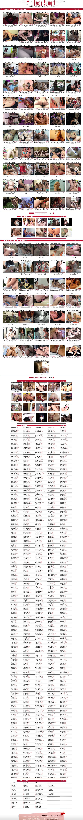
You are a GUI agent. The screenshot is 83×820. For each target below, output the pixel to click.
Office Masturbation (51, 621)
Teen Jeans (62, 635)
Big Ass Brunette (13, 660)
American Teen (13, 528)
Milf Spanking (50, 559)
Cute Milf (24, 626)
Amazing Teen (13, 520)
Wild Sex (61, 751)
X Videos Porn (51, 793)
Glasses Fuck (37, 482)
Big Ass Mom (13, 668)
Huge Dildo (37, 579)
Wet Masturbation (63, 719)
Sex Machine (62, 456)
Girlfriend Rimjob (38, 470)
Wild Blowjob (62, 741)
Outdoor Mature (50, 643)
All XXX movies (29, 226)
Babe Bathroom (13, 603)
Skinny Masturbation (63, 506)
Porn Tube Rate (16, 422)
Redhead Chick (50, 753)
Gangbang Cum (38, 453)
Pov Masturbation (50, 705)
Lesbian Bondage (38, 705)
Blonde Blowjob (13, 757)
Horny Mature (37, 563)
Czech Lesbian (25, 635)
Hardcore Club (37, 533)
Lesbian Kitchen (38, 736)
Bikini (63, 92)
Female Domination (26, 752)
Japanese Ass (37, 621)
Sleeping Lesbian (63, 520)
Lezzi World (51, 785)
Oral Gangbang (50, 630)
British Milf (24, 461)
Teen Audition (62, 595)
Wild (74, 126)
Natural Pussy (50, 609)
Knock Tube (66, 411)
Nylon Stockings (50, 620)
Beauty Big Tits (13, 641)
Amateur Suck (13, 498)
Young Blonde (62, 764)
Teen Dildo (62, 614)
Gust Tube (41, 411)
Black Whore (13, 745)
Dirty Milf (24, 660)
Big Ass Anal (13, 655)
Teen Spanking (62, 658)
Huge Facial (37, 582)
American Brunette (14, 524)
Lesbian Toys (50, 448)
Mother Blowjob (50, 597)
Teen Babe (62, 596)
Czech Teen (25, 638)
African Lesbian (13, 438)
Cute (59, 76)
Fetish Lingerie (25, 764)
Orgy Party (49, 635)
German (30, 75)
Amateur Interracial (14, 474)
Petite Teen (49, 677)
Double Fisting (25, 675)
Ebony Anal (25, 694)
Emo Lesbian (25, 719)
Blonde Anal (13, 748)
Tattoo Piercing (62, 588)
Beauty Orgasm (13, 646)
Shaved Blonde (62, 469)
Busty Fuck (25, 519)
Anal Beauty (13, 529)
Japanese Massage (38, 630)
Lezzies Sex (51, 784)
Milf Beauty (49, 532)
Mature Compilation (51, 486)
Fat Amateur (25, 732)
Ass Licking (13, 599)
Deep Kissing (25, 641)
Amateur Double (13, 464)
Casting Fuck (25, 531)
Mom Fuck (49, 583)
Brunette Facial (25, 482)
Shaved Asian (62, 464)
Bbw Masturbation (14, 626)
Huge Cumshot (37, 578)
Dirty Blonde (25, 654)
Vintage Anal (62, 702)
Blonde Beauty (13, 753)
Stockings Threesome (63, 561)
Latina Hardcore (38, 676)
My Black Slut (38, 790)
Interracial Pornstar (38, 614)
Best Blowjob (13, 651)
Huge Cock (37, 576)
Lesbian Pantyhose (38, 757)
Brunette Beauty (25, 469)
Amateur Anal (13, 439)
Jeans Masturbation (38, 639)
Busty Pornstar (25, 525)
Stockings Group (63, 559)
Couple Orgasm (25, 596)
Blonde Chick (13, 760)
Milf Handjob (50, 544)
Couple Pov (25, 597)
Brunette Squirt (25, 499)
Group (71, 59)
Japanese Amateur (38, 620)
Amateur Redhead (14, 489)
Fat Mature (25, 741)
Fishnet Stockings (38, 434)
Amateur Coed (13, 452)
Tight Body (62, 680)
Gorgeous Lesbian (38, 489)
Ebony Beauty (25, 698)
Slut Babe (61, 521)
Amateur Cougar (13, 455)
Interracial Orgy (37, 613)
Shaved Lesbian (62, 476)
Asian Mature (13, 582)
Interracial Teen (37, 616)
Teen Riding (62, 652)
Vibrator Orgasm (62, 701)
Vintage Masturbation (63, 709)
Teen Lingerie (62, 638)
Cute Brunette (25, 622)
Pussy (74, 26)
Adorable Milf (13, 432)
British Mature (25, 460)
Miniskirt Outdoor (50, 575)
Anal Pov (12, 548)
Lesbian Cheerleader (38, 706)
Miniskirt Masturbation (51, 574)
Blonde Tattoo (25, 436)
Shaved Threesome (63, 486)
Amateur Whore (13, 504)
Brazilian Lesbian (26, 453)
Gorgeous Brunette (38, 487)
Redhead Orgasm (51, 760)
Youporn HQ (41, 401)
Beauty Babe (13, 639)
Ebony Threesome (26, 718)
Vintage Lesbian (62, 707)
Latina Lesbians (38, 677)
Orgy (55, 324)
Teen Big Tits (62, 600)
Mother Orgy (50, 603)
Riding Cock (62, 427)
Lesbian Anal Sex (38, 696)
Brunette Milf (25, 489)
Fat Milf (24, 743)
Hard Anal (37, 528)
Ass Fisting (12, 596)
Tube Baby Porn (26, 797)
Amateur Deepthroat (14, 460)
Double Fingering (26, 673)
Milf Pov (49, 554)
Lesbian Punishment (38, 765)
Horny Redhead (38, 570)
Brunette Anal (25, 464)
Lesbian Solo (50, 430)
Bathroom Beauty (14, 616)
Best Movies (31, 6)
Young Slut (62, 773)
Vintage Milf (62, 711)
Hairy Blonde (37, 511)
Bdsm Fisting (13, 635)
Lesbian (12, 25)
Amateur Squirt (13, 494)
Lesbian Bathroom (38, 701)
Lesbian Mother (38, 748)
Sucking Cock (62, 575)
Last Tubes (41, 237)
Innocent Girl (37, 592)
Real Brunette (50, 740)
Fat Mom (24, 744)
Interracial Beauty (38, 599)
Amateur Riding (13, 490)
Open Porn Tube (51, 797)
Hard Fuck (37, 529)
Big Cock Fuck (13, 681)
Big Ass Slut (13, 669)
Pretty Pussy (50, 718)
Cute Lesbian (25, 625)
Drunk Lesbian (25, 684)
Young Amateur (62, 756)
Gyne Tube (54, 411)
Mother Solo (50, 604)
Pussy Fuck (50, 728)
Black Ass (12, 715)
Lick (26, 26)
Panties (73, 324)
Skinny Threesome (63, 515)
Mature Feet (50, 493)
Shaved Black (62, 468)
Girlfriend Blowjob (38, 469)
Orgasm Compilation (51, 633)
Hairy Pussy (37, 524)
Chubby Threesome (26, 553)
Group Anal (37, 498)
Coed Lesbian (25, 575)
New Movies (37, 6)
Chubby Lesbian (25, 545)
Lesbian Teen (50, 444)
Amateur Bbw (13, 443)
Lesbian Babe (37, 698)
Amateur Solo (13, 493)
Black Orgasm (13, 732)
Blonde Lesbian (13, 773)
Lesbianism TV (38, 802)
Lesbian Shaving (38, 774)
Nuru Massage (50, 616)
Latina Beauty (37, 667)
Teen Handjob (62, 634)
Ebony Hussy (38, 785)
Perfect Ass (49, 664)
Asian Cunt (12, 570)
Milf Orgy (49, 550)
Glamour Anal (37, 474)
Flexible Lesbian (38, 436)
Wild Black (61, 740)
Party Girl (49, 660)
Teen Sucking (62, 663)
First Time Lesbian (38, 427)
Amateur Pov (13, 487)
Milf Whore (49, 571)
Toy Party (61, 693)
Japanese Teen (37, 635)
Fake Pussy (25, 730)
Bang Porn (66, 226)
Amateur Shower (13, 491)
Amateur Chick (13, 451)
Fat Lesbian (25, 740)
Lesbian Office (37, 751)
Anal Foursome (13, 537)
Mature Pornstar (50, 515)
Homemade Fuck (38, 545)
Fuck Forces (66, 237)
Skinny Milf (62, 508)
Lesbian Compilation (38, 710)
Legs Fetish (37, 692)
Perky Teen (49, 669)
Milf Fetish (49, 540)
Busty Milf (24, 523)
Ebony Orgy (25, 713)
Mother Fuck (50, 599)
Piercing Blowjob (50, 679)
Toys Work (61, 696)
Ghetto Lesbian (37, 465)
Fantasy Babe (25, 731)
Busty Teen (25, 527)
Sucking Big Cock (63, 571)
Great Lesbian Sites (39, 799)
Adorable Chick (13, 431)
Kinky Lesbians (37, 646)
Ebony (28, 357)
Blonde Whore (25, 440)
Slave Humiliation (63, 519)
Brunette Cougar (26, 478)
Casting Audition (25, 529)
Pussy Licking (50, 731)
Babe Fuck (12, 608)
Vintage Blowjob (62, 705)
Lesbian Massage (38, 740)
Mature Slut (49, 519)
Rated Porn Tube (41, 422)
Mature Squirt (50, 521)
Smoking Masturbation (63, 536)
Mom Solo (49, 588)
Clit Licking (25, 559)
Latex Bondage (37, 655)
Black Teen (12, 741)
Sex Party (61, 457)
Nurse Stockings (50, 614)
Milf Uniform (50, 570)
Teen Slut (61, 655)
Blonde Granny (13, 770)
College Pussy (25, 583)
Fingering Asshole (26, 766)
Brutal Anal (25, 506)
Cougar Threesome (26, 592)
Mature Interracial (50, 503)
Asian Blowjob (13, 566)
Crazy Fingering (25, 601)
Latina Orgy (37, 684)
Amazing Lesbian (13, 516)
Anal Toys (12, 554)
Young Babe (62, 760)
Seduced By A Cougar (63, 452)
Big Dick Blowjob (13, 686)
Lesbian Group (37, 728)
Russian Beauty (62, 438)
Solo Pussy (62, 545)
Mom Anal (49, 578)
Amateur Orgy (13, 485)
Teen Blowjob (62, 603)
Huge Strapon (37, 584)
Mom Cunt (49, 580)
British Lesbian (25, 459)
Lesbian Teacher (50, 443)
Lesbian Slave (50, 427)
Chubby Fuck (25, 544)
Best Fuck (12, 652)
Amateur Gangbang (14, 469)
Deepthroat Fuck (26, 643)
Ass (44, 109)
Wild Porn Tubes (16, 401)
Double (56, 193)
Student (59, 257)
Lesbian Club (37, 709)
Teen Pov (61, 650)
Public (59, 92)
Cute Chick (25, 624)
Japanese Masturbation (39, 631)
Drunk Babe (25, 679)
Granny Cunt (37, 493)
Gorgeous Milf (37, 490)
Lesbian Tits (50, 447)
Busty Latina (25, 520)
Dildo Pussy (25, 647)
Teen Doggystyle (63, 616)
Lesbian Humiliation (38, 732)
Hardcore (78, 42)
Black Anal (12, 714)
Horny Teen (37, 571)
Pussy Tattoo (50, 736)
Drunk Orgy (25, 686)
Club (47, 42)
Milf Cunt (49, 536)
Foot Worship (37, 440)
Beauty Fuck (13, 643)
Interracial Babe (38, 597)
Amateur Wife (13, 506)
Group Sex (37, 503)
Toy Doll (61, 690)
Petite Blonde (50, 672)
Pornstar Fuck (50, 690)
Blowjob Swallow (26, 444)
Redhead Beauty (50, 751)
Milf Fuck (49, 541)
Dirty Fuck (24, 658)
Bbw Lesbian (13, 625)
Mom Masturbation (51, 584)
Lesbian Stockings (51, 436)
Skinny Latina (62, 503)
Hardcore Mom (37, 537)
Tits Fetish (61, 686)
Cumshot (7, 193)
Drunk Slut (25, 689)
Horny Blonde (37, 554)
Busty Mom (25, 524)
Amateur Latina (13, 476)
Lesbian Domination (38, 715)
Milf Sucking (50, 565)
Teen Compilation (63, 608)
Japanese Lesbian (38, 629)
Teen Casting (62, 604)
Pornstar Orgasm (50, 693)
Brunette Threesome (26, 503)
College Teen (25, 584)
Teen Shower (62, 654)
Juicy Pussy (37, 641)
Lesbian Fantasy (38, 718)
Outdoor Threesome (51, 646)
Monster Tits (50, 595)
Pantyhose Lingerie (51, 656)
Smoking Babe (62, 527)
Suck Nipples (62, 569)
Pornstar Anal (50, 685)
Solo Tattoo (62, 546)
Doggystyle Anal (25, 667)
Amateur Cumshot (14, 457)
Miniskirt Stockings (51, 576)
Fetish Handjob (25, 762)
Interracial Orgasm (38, 612)
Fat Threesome (25, 748)
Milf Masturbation (50, 548)
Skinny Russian (62, 512)
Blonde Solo (25, 434)
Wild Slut (61, 752)
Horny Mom (37, 566)
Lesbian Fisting (37, 723)
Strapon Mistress (63, 565)
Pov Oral (49, 706)
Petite (29, 307)
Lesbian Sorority (50, 431)
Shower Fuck (62, 487)
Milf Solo (49, 558)
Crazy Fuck (25, 603)
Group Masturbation (38, 502)
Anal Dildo (12, 533)
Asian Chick (13, 567)
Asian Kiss (12, 576)
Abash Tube (54, 401)
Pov (63, 290)
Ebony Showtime (39, 786)
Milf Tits (49, 569)
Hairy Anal (37, 506)
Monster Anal (50, 592)
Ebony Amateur (25, 693)
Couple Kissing (25, 595)
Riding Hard (62, 431)
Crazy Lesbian (25, 604)
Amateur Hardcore (14, 473)
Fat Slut (24, 745)
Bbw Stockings (13, 630)
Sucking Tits (62, 580)
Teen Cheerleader (63, 605)
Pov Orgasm (50, 707)
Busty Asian (25, 511)
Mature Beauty (50, 478)
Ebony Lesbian (25, 706)
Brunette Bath (25, 468)
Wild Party (61, 749)
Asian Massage (13, 579)
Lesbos (50, 782)
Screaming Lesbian (63, 449)
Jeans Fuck (37, 638)
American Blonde (13, 523)
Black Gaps (26, 801)
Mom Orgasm (50, 586)
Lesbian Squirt (50, 434)
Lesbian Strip (50, 439)
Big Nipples (13, 694)
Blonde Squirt (25, 435)
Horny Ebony (37, 559)
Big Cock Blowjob (14, 679)
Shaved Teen (62, 485)
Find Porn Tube (51, 795)
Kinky (28, 176)
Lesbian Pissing (38, 760)
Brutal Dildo (25, 507)
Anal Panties (13, 546)
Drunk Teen (25, 690)
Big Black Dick (13, 672)
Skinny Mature (62, 507)
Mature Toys (50, 528)
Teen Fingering (62, 625)
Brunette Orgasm (26, 491)
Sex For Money (62, 455)
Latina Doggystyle (38, 672)
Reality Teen (50, 745)
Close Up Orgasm (26, 567)
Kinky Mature (37, 647)
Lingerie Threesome (51, 464)
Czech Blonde (25, 633)
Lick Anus (49, 456)
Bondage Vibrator (26, 448)
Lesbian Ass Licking (38, 697)
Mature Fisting (50, 495)
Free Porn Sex (51, 794)
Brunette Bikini (25, 472)
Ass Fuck (12, 597)
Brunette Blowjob (26, 473)
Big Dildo (12, 692)
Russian (27, 257)
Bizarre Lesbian (13, 711)
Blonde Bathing (13, 752)
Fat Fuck (24, 739)
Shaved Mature (62, 477)
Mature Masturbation (51, 510)
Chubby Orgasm (25, 549)
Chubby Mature (25, 546)
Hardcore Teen (37, 542)
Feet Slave (25, 751)
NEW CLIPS (37, 213)
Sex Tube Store (66, 422)
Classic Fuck (25, 554)
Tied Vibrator (62, 676)
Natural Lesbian (50, 608)
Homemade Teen (38, 549)
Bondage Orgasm (26, 447)
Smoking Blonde (62, 528)
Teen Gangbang (62, 630)
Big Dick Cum (13, 688)
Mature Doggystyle (51, 490)
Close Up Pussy (25, 569)
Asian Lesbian (13, 578)
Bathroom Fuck (13, 617)
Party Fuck (49, 659)
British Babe (25, 457)
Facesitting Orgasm (26, 727)
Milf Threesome (50, 567)
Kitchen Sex (37, 652)
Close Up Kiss (25, 565)
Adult (66, 401)
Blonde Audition (13, 749)
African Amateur (13, 436)
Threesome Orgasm (63, 675)
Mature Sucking (50, 524)
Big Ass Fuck (13, 664)
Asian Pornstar (13, 588)
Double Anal (25, 669)
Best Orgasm (13, 654)
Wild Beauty (62, 739)
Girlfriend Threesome (38, 473)
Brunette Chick (25, 477)
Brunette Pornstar (26, 493)
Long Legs (49, 465)
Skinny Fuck (62, 502)
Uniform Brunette (63, 697)
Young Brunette (62, 765)
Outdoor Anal (50, 638)
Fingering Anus (25, 765)
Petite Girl (49, 675)
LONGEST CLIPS (43, 213)
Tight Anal (61, 677)
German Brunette (38, 459)
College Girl (25, 579)
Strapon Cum (62, 562)
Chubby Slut (25, 550)
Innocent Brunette (38, 591)
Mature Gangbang (51, 498)
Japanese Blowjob (38, 624)
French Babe (37, 447)
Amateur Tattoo (13, 499)
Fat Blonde (25, 736)
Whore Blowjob (62, 728)
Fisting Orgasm (37, 435)
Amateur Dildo (13, 461)
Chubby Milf (25, 548)
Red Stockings (50, 747)
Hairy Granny (37, 516)
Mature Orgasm (50, 512)
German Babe (37, 456)
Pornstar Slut (50, 698)
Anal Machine (13, 542)
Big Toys (12, 705)
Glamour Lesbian (38, 477)
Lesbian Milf (37, 744)
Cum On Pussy (25, 612)
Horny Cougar (37, 558)
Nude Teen (49, 613)
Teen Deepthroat (63, 613)
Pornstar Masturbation (51, 692)
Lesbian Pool (37, 761)
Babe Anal (12, 601)
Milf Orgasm (50, 549)
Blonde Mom (13, 777)
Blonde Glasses (13, 769)
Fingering (60, 25)
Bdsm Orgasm (13, 637)
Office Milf (49, 622)
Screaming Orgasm (63, 451)
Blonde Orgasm (25, 427)
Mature (11, 257)
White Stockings (62, 727)
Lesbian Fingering (38, 722)
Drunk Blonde (25, 680)
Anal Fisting (13, 536)
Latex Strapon (37, 663)
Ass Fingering (13, 595)
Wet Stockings (62, 724)
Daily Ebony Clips (27, 802)
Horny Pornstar (37, 569)
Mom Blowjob (50, 579)
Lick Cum (49, 457)
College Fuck (25, 578)
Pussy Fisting (50, 727)
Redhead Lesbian (51, 756)
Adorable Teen (13, 435)
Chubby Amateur (26, 541)
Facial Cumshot (25, 728)
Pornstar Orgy (50, 694)
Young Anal (62, 757)
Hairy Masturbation (38, 520)
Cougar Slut (25, 591)
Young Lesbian (62, 770)
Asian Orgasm (13, 586)
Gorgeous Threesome (39, 491)
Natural (62, 290)
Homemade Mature (38, 548)
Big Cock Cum (13, 680)
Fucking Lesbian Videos (40, 797)
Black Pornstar (13, 735)
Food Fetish (37, 438)
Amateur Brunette (14, 447)
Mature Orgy (50, 514)
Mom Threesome (50, 591)
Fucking (42, 26)
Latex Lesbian (37, 658)
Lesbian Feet (37, 719)
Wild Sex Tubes (29, 401)
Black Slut (12, 739)
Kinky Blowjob (37, 643)
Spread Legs (62, 553)
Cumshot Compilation (26, 616)
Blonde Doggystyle (14, 762)
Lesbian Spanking (51, 432)
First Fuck (24, 774)
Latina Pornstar (37, 685)
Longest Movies (45, 6)
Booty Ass (24, 449)
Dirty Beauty (25, 652)
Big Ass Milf (13, 667)
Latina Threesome (38, 689)
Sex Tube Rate (54, 422)
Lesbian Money (37, 747)
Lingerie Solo (50, 461)
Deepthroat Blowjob (26, 642)
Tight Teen (61, 684)
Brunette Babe (25, 466)
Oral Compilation (50, 626)
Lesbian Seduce (38, 773)
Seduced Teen (62, 453)
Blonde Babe (13, 751)
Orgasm (28, 109)
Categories (52, 6)
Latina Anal (37, 664)
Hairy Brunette (37, 512)
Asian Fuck (12, 574)
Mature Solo (50, 520)
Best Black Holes (27, 799)
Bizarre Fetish (13, 710)
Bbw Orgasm (13, 629)
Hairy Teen (37, 525)
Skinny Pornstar (62, 511)
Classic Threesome (26, 557)
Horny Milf (37, 565)
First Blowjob (25, 773)
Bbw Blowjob (13, 618)
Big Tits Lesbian (13, 702)
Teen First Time (62, 626)
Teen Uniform (62, 669)
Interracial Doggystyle (39, 603)
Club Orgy (24, 570)
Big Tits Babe (13, 698)
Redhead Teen (50, 764)
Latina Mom (37, 681)
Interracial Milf (37, 609)
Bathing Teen (13, 614)
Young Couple (62, 768)
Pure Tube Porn (29, 422)
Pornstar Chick (50, 689)
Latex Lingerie (37, 659)
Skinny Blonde (62, 498)
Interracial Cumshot (38, 601)
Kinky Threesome (38, 650)
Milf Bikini (49, 533)
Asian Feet (12, 571)
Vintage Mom (62, 713)
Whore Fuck (62, 730)
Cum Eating (25, 608)
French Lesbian (38, 448)
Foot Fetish (37, 439)
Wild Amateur (62, 735)
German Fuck (37, 460)
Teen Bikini (62, 601)
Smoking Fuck (62, 533)
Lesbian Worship (50, 453)
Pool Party (49, 681)
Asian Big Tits (13, 565)
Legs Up (36, 694)
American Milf (13, 527)
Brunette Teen (25, 502)
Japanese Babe (38, 622)
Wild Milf (61, 747)
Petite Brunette (50, 673)
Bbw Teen (12, 631)
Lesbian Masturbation (39, 741)
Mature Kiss (50, 504)
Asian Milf (12, 583)
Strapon (56, 59)
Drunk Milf (24, 685)
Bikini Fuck (12, 709)
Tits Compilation (62, 685)
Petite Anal (49, 671)
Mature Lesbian (50, 507)
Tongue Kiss (62, 689)
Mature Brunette (50, 485)
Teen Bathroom (62, 597)
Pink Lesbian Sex (51, 786)
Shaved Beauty (62, 466)
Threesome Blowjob (63, 672)
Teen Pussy (62, 651)
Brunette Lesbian (26, 487)
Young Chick (62, 766)
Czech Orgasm (25, 637)
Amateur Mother (13, 481)
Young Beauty (62, 761)
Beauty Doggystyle (14, 642)
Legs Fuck (37, 693)
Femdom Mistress (26, 756)
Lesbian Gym (37, 730)
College (60, 26)
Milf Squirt (49, 561)
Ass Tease (12, 600)
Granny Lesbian (38, 495)
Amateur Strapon (13, 495)
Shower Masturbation (63, 489)
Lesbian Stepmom (51, 435)
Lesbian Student (50, 440)
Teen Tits (61, 667)
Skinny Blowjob (62, 499)
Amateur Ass (13, 440)
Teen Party (62, 647)
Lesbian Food (37, 724)
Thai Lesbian (62, 671)
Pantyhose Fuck (50, 655)
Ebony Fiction (38, 782)
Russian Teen (62, 447)
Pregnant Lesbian (51, 710)
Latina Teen (37, 688)
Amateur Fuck (13, 468)
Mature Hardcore (50, 502)
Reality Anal (50, 743)
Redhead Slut (50, 762)
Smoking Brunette (63, 529)
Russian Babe (62, 436)
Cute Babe (25, 620)
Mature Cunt (50, 487)
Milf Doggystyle (50, 537)
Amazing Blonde (13, 511)
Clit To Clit (24, 561)
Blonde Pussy (25, 431)
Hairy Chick (37, 514)
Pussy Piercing (50, 734)
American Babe (13, 521)
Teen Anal (61, 592)
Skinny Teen (62, 514)
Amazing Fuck (13, 515)
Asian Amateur (13, 559)
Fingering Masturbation (27, 768)
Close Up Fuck (25, 563)
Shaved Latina (62, 474)
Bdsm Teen (12, 638)
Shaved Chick (62, 472)
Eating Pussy (25, 692)
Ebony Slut (25, 714)
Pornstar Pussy (50, 697)
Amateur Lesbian (13, 477)
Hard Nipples (37, 531)
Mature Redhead (50, 516)
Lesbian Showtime (39, 803)
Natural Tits (49, 612)
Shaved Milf (62, 478)
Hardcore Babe (37, 532)
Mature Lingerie (50, 508)
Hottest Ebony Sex (39, 789)
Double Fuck (25, 676)
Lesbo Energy (38, 806)
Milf (46, 25)
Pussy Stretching (50, 735)
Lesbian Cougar (38, 711)
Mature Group (50, 499)
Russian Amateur (63, 434)
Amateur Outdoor (13, 486)
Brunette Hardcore (26, 486)
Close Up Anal (25, 562)
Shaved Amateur (63, 461)
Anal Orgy (12, 545)
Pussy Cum (49, 726)
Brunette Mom (25, 490)
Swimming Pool (62, 583)
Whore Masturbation (63, 731)
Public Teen (50, 724)
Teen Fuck (61, 629)
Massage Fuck (50, 466)
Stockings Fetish (62, 558)
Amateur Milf (13, 478)
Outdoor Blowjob (50, 639)
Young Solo (62, 774)
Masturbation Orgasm (51, 472)
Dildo (72, 26)
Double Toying (25, 677)
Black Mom (12, 731)
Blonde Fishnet (13, 766)
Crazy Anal (25, 600)
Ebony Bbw (25, 697)
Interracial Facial (38, 604)
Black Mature (13, 728)
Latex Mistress (37, 660)
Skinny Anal (62, 494)
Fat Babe (24, 735)
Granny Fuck (37, 494)
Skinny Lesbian (62, 504)
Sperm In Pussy (62, 550)
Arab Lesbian (13, 558)
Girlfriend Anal (37, 468)
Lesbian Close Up (38, 707)
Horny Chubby (37, 557)
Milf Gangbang (50, 542)
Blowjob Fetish (25, 443)
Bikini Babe (12, 706)
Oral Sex (49, 631)
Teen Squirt (62, 659)
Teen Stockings (62, 660)
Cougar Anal (25, 587)
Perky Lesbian (50, 668)
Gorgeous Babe (38, 485)
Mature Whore (50, 529)
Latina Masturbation (38, 679)
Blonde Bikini (13, 756)
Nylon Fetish (50, 617)
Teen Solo (61, 656)
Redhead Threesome (51, 765)
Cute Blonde (25, 621)
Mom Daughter (50, 582)
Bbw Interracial (13, 622)
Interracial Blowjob (38, 600)
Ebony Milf (25, 709)
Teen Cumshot (62, 609)
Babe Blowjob (13, 604)
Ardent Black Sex (27, 798)
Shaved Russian (62, 482)
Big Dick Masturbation (14, 690)
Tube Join (41, 226)
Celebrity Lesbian (26, 533)
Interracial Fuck (37, 605)
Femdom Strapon (26, 760)
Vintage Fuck (62, 706)
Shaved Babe (62, 465)
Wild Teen (61, 753)
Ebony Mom (25, 710)
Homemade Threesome (39, 550)
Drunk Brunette (25, 681)
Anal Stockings (13, 549)
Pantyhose (11, 26)
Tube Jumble (41, 391)
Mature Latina (50, 506)
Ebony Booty (25, 701)
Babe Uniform (13, 612)
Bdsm (42, 159)
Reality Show (50, 744)
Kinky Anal (37, 642)
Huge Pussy (37, 583)
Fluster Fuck (29, 237)
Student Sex (62, 567)
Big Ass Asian (13, 656)
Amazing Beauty (13, 510)
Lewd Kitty (16, 226)
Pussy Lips (49, 732)
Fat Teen (24, 747)
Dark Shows (26, 803)
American (75, 193)
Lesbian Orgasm (38, 753)
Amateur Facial (13, 465)
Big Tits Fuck (13, 701)
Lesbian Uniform (50, 449)
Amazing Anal (13, 507)
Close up (57, 25)
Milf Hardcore (50, 545)
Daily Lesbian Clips (39, 794)
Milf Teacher (50, 566)
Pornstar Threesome (51, 702)
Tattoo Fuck (62, 584)
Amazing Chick (13, 514)
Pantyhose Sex (50, 658)
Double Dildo (25, 672)
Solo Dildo (61, 540)
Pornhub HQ (54, 237)
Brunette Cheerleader (26, 476)
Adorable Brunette (14, 430)
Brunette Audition (26, 465)
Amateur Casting (13, 448)
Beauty (26, 324)
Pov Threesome (50, 709)
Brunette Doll (25, 481)
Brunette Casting (26, 474)
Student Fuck (62, 566)
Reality (39, 176)
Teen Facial (62, 620)
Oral (59, 307)
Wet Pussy (62, 723)
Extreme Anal (25, 726)
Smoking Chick (62, 531)
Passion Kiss (50, 663)
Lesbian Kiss (37, 735)
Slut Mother (62, 524)
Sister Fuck (62, 491)
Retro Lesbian (50, 773)
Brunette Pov (25, 494)
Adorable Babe (13, 427)
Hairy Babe (37, 508)
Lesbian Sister (37, 777)
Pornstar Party (50, 696)
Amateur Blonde (13, 444)
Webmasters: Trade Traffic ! (51, 815)
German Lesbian (38, 461)
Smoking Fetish (62, 532)
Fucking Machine (38, 451)
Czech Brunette (25, 634)
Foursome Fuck (38, 443)
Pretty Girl (49, 715)
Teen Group (62, 633)
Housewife (23, 307)
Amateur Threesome (14, 502)
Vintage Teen (62, 714)
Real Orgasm (50, 741)
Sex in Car (61, 460)
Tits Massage (62, 688)
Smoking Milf (62, 537)
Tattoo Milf (61, 587)
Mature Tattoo (50, 525)
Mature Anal (50, 474)
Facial (10, 193)
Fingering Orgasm (26, 769)
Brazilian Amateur (26, 452)
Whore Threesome (63, 734)
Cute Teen (24, 629)
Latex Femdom (37, 656)
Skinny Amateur (62, 493)
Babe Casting (13, 605)
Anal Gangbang (13, 540)
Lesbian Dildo (37, 713)
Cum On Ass (25, 609)
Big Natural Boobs (14, 693)
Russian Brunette (63, 440)
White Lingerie (62, 726)
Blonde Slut (25, 432)
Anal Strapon (13, 550)
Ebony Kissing (25, 705)
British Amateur (25, 456)
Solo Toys (61, 549)
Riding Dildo (62, 430)
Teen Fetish (62, 624)
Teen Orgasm (62, 642)
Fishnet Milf (37, 432)
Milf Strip (49, 563)
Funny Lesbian (37, 452)
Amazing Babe (13, 508)
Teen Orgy (61, 643)
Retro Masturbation (51, 774)
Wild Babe (61, 736)
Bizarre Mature (13, 713)
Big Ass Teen (13, 671)
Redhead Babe (50, 749)
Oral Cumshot (50, 629)
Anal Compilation (13, 531)
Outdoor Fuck (50, 641)
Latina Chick (37, 669)
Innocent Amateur (38, 588)
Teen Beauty (62, 599)
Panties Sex (50, 652)
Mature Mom (50, 511)
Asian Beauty (13, 563)
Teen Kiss (61, 637)
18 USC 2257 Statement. (52, 819)
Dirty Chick (25, 656)
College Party (25, 582)
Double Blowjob (25, 671)
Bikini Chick (13, 707)
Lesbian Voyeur (50, 451)
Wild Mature (62, 745)
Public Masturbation (51, 722)
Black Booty (13, 722)
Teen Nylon (62, 641)
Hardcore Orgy (37, 540)
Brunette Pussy (25, 495)
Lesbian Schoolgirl (38, 770)
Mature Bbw (50, 477)
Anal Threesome (13, 553)
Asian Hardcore (13, 575)
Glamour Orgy (37, 481)
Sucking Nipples (62, 579)
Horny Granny (37, 561)
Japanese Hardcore (38, 626)
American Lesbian (14, 525)
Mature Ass (49, 476)
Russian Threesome (63, 448)
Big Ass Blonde (13, 659)
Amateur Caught (13, 449)
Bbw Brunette (13, 620)
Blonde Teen (25, 438)
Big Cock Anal (13, 677)
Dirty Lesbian (25, 659)
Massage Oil (50, 468)
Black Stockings (13, 740)
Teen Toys (61, 668)
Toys (45, 26)
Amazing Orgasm (14, 519)
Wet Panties (62, 722)
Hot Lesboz (38, 801)
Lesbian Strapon (50, 438)
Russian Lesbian (63, 444)
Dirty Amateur (25, 650)
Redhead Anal (50, 748)
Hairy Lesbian (37, 519)
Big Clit (12, 675)
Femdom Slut (25, 757)
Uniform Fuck (62, 698)
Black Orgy (12, 734)
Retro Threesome (50, 777)
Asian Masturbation (14, 580)
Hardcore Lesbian (38, 536)
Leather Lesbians (38, 690)
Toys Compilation (63, 694)
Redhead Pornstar (51, 761)
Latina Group (37, 675)
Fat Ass (24, 734)
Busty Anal (25, 510)
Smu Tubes (26, 795)
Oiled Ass (49, 625)
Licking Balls (50, 459)
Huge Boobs (37, 575)
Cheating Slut (25, 540)
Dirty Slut (24, 663)
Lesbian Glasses (38, 727)
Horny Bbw (37, 553)
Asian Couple (13, 569)
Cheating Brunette (26, 536)
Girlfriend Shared (38, 472)
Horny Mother (37, 567)
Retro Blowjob (50, 769)
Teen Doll (61, 617)
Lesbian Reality (37, 768)
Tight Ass (61, 679)
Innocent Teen (37, 595)
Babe (24, 25)
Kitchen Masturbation (38, 651)
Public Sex (49, 723)
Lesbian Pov (37, 764)
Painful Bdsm (50, 647)
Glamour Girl (37, 476)
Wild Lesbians (62, 744)
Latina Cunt (37, 671)
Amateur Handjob (14, 472)
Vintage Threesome (63, 715)
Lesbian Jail (37, 734)
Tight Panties (62, 681)
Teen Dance (62, 612)
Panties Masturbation (51, 650)
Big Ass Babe (13, 658)
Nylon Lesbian (50, 618)
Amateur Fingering (14, 466)
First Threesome (25, 777)
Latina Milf (37, 680)
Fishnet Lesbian (38, 431)
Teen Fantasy (62, 621)
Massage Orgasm (51, 469)
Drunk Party (25, 688)
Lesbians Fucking (50, 455)
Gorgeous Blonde (38, 486)
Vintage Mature (62, 710)
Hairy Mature (37, 521)
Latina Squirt (37, 686)
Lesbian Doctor (37, 714)
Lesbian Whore (50, 452)
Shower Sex (62, 490)
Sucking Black (62, 574)
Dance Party (25, 639)
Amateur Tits (13, 503)
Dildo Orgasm (25, 646)
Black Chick (13, 723)
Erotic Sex (24, 723)
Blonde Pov (25, 430)
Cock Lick (24, 574)
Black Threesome (14, 743)
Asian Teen (12, 592)
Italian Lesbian (37, 618)
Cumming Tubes (39, 793)
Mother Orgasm (50, 601)
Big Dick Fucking (13, 689)
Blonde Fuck (13, 768)
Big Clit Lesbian (13, 676)
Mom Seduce (50, 587)
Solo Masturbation (63, 542)
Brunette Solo (25, 498)
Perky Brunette (50, 667)
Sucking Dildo (62, 578)
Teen (55, 26)
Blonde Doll (13, 764)
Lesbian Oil (37, 752)
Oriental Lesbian (50, 637)
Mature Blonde (50, 482)
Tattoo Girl (61, 586)
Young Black (62, 762)
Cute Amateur (25, 618)
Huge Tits (37, 586)
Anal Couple (13, 532)
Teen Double (62, 618)
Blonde (9, 25)
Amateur (6, 25)
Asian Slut (12, 591)
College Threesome (26, 586)
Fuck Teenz (38, 798)
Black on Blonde (13, 747)
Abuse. (58, 819)
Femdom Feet (25, 753)
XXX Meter (50, 789)
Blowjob (12, 75)
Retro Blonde (50, 768)
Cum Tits (24, 614)
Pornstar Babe (50, 686)
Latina (71, 307)
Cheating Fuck (25, 537)
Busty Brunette (25, 516)
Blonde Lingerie (13, 774)
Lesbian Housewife (38, 731)
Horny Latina (37, 562)
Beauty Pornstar (13, 647)
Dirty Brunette (25, 655)
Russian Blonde (62, 439)
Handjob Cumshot (38, 527)
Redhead (43, 142)
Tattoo (26, 193)
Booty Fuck (25, 451)
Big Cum (12, 684)
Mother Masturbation (51, 600)
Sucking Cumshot (63, 576)
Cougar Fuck (25, 588)
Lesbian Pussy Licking (39, 766)
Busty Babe (25, 512)
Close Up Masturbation (27, 566)
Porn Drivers (16, 391)
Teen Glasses (62, 631)
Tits (40, 126)
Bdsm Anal (12, 634)
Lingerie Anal (50, 460)
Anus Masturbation (14, 557)
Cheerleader (72, 143)
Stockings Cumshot (63, 557)
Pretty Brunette (50, 713)
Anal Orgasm (13, 544)
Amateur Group (13, 470)
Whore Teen (62, 732)
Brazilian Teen (25, 455)
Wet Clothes (62, 718)
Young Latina (62, 769)
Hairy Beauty (37, 510)
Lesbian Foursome (38, 726)
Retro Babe (49, 766)
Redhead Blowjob (51, 752)
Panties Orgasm (50, 651)
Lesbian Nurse (37, 749)
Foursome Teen (38, 444)
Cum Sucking (25, 613)
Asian (56, 159)
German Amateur (38, 455)
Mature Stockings (50, 523)
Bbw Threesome (13, 633)
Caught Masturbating (26, 532)
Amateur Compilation (14, 453)
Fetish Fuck (25, 761)
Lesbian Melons (38, 743)
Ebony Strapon (25, 715)
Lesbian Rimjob (38, 769)
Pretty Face (49, 714)
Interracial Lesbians (38, 608)
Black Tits (12, 744)
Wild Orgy (61, 748)
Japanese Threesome (39, 637)
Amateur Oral (13, 482)
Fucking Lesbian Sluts (40, 795)
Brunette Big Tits (26, 470)
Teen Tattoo (62, 664)
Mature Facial (50, 491)
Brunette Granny (26, 485)
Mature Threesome (51, 527)
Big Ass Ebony (13, 663)
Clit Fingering (25, 558)
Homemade (28, 59)
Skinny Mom (62, 510)
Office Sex (49, 624)
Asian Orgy (12, 587)
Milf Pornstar (50, 553)
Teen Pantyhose (62, 646)
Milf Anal (49, 531)
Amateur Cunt (13, 459)
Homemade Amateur (38, 544)
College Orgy (25, 580)
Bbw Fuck (12, 621)
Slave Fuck (62, 516)
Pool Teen (49, 684)
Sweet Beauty (62, 582)
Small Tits (61, 525)
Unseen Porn (66, 391)
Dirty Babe (25, 651)
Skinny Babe (62, 495)
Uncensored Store (54, 391)
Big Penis (12, 696)
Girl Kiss (36, 466)
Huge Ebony (37, 580)
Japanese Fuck (37, 625)
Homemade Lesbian (38, 546)
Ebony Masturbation (26, 707)
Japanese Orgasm (38, 634)
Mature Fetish (50, 494)
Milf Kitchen (50, 546)
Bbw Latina (12, 624)
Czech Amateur (25, 630)
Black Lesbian (13, 727)
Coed (8, 26)
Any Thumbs (16, 411)
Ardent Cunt (54, 226)
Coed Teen (25, 576)
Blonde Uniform (25, 439)
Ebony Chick (25, 702)
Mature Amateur (50, 473)
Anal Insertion (13, 541)
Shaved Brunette (63, 470)
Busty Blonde (25, 515)
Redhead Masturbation (51, 757)
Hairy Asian (37, 507)
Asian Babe (13, 562)
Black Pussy (13, 736)
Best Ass (12, 650)
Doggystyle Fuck (26, 668)
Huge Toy (36, 587)
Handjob (10, 76)
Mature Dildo (50, 489)
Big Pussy (12, 697)
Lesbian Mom (37, 745)
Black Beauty (13, 719)
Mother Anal (50, 596)
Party (72, 126)
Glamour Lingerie (38, 478)
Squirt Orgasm (62, 554)
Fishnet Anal (37, 430)
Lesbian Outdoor (38, 756)
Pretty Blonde (50, 711)
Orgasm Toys (50, 634)
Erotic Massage (25, 722)
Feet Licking (25, 749)
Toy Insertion (62, 692)
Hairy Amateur (37, 504)
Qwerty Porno (29, 391)
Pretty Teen (49, 719)
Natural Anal (50, 605)
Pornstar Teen (50, 701)
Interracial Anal (37, 596)
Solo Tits (61, 548)
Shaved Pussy (62, 481)
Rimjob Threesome (63, 432)
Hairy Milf (36, 523)
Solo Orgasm (62, 544)
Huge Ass (37, 574)
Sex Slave (61, 459)
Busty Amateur (25, 508)
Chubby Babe (25, 542)
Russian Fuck (62, 443)
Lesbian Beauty (38, 702)
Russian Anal (62, 435)
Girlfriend (58, 109)
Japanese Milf (37, 633)
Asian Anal (12, 561)
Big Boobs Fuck (13, 673)
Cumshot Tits (25, 617)
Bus (28, 324)
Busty (58, 159)
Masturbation (15, 25)
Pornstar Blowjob (50, 688)
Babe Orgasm (13, 609)
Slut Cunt (61, 523)
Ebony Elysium (26, 807)
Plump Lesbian (50, 680)
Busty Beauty (25, 514)
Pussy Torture (50, 739)
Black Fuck (12, 726)
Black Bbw (12, 718)
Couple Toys (25, 599)
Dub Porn (16, 237)
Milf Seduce (50, 557)
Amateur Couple (13, 456)
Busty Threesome (26, 528)
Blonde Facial (13, 765)
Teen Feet (61, 622)
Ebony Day (26, 806)
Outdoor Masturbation (51, 642)
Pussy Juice (50, 730)
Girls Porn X (51, 790)
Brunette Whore (25, 504)
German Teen (37, 464)
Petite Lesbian (50, 676)
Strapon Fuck (62, 563)
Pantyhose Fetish (50, 654)
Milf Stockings (50, 562)
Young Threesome (63, 777)
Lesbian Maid (37, 739)
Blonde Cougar (13, 761)
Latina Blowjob (37, 668)
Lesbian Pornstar (38, 762)
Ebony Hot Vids (39, 784)
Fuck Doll (36, 449)
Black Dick (12, 724)
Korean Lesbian (38, 654)
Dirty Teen (24, 664)
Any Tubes (29, 411)
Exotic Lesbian (25, 724)
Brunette (28, 42)
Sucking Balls (62, 570)
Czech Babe (25, 631)
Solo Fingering (62, 541)
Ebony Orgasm (25, 711)
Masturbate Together (51, 470)
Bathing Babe (13, 613)
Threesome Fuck (63, 673)
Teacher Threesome (63, 591)
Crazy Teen (25, 605)
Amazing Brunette (14, 512)
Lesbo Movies (38, 807)
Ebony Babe (25, 696)
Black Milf (12, 730)
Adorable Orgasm (14, 434)
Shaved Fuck (62, 473)
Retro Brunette (50, 770)
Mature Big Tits (50, 481)
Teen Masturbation (63, 639)
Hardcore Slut (37, 541)
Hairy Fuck (37, 515)
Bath (44, 76)
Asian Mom (12, 584)
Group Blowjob (37, 499)
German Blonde (38, 457)
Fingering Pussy (25, 770)
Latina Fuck (37, 673)
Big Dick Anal (13, 685)
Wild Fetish (62, 743)
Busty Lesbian (25, 521)
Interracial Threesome (39, 617)
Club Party (25, 571)
